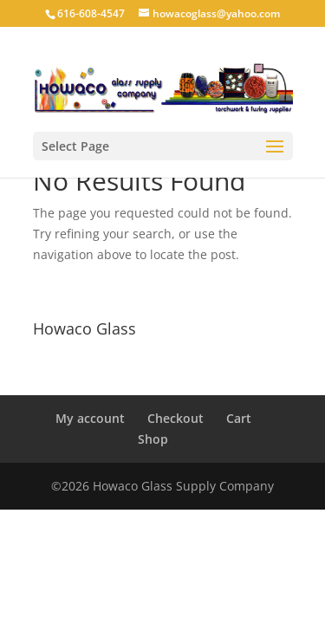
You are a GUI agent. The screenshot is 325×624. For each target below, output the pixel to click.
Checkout (175, 418)
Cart (238, 418)
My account (90, 418)
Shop (153, 439)
